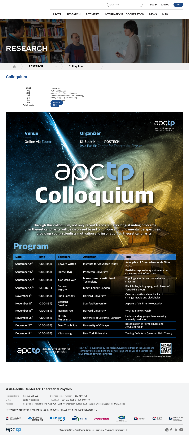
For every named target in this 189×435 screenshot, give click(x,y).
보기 (55, 105)
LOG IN (153, 5)
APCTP (57, 14)
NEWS (153, 14)
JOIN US (165, 5)
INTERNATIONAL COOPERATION (124, 14)
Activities (93, 14)
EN (178, 5)
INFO (165, 14)
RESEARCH (73, 14)
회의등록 (56, 102)
